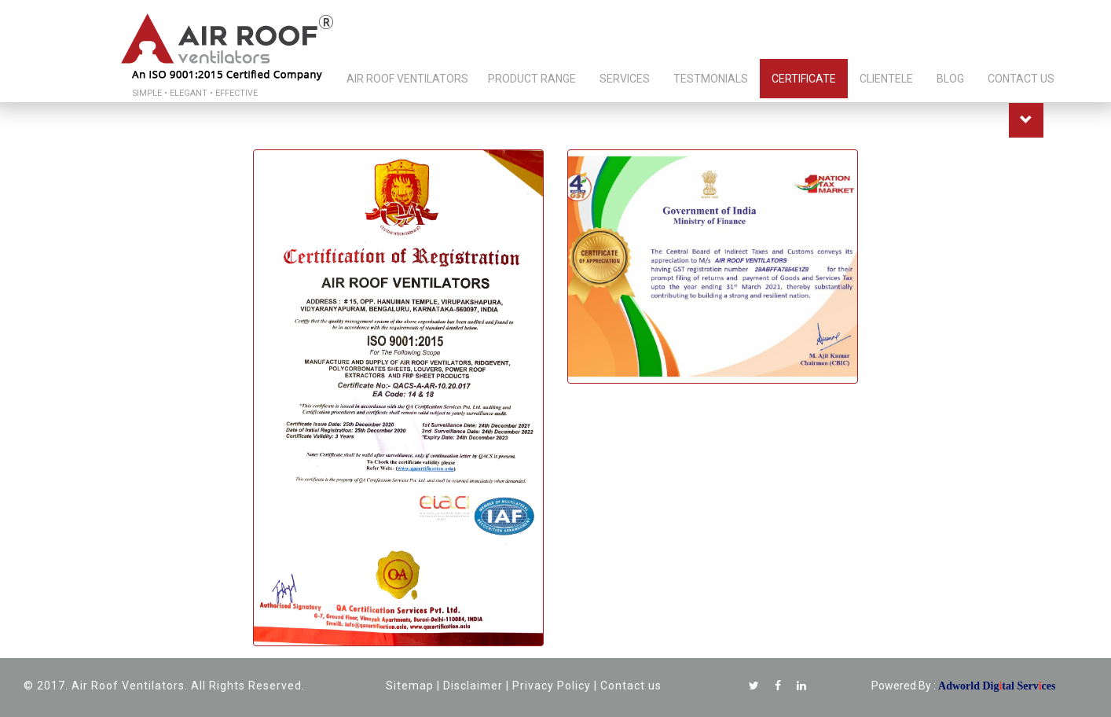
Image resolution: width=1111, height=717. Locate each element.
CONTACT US (1021, 78)
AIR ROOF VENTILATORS (407, 78)
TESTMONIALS (710, 78)
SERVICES (625, 78)
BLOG (950, 78)
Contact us (631, 685)
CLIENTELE (886, 78)
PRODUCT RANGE (532, 78)
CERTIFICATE (804, 78)
